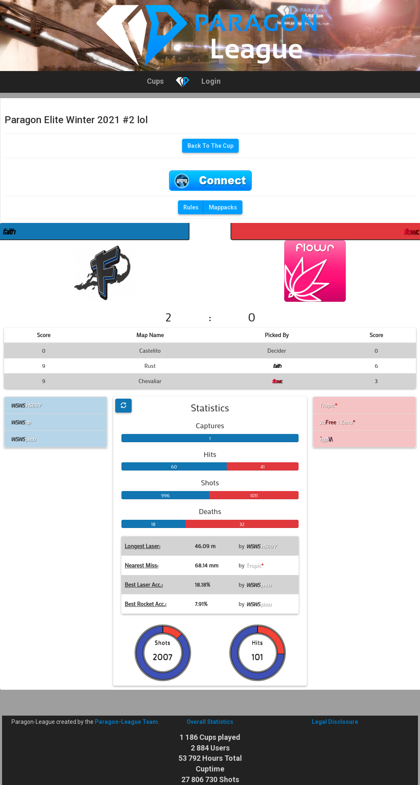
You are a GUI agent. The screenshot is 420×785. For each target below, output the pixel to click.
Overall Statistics (210, 721)
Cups (155, 81)
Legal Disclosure (335, 721)
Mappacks (223, 207)
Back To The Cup (210, 145)
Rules (191, 207)
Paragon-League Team (126, 721)
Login (211, 81)
